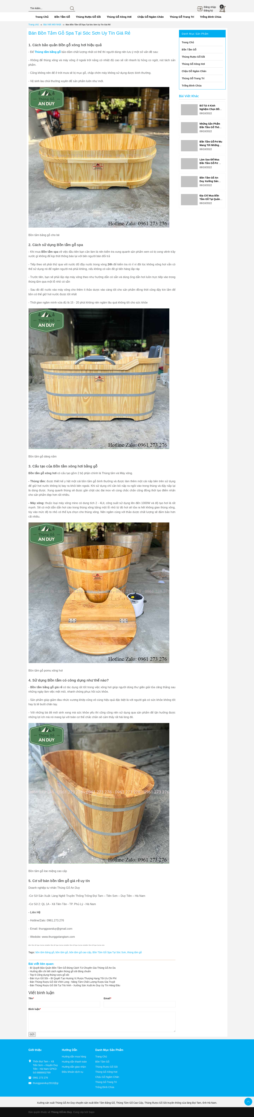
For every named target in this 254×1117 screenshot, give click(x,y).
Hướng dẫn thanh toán (74, 1061)
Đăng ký (208, 10)
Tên (31, 998)
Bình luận (35, 1009)
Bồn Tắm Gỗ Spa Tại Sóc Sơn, (110, 952)
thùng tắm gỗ (134, 952)
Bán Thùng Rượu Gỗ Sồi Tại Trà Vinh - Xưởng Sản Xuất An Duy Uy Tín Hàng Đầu (75, 985)
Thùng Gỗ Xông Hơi (106, 1071)
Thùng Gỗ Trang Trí (106, 1082)
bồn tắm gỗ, (62, 952)
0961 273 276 (40, 1077)
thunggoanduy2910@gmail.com (50, 1083)
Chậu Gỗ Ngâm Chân (107, 1077)
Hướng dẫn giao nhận (74, 1066)
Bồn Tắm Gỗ (102, 1061)
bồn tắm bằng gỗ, (46, 952)
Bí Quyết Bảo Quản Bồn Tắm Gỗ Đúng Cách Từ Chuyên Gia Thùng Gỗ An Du (73, 967)
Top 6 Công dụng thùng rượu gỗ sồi (49, 974)
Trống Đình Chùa (104, 1087)
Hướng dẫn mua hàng (74, 1056)
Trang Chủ (101, 1056)
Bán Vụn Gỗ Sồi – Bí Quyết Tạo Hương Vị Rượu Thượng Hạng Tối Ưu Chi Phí (73, 978)
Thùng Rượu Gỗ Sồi (106, 1066)
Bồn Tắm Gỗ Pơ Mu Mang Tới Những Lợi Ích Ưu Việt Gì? (210, 145)
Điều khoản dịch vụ (72, 1071)
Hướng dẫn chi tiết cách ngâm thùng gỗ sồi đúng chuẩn (60, 971)
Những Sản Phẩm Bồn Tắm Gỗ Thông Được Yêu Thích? (210, 127)
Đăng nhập (210, 7)
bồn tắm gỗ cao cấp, (81, 952)
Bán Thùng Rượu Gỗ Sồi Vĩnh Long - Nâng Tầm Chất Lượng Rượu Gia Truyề (72, 981)
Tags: (32, 952)
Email (107, 998)
